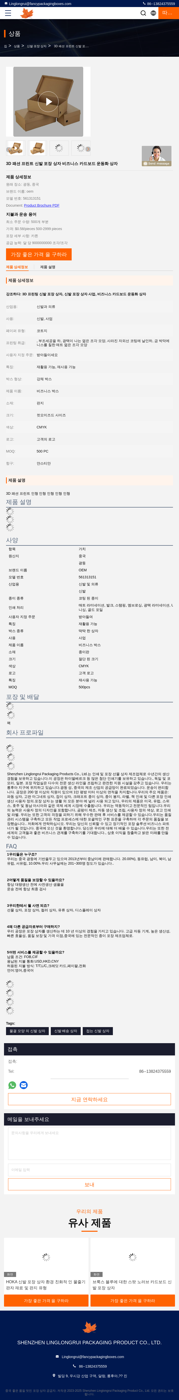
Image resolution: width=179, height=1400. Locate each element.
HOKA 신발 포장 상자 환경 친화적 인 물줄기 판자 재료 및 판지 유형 (45, 1285)
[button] (88, 149)
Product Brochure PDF (42, 205)
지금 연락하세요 (89, 1099)
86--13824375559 (158, 3)
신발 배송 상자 (65, 1031)
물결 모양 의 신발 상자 (27, 1031)
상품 (17, 46)
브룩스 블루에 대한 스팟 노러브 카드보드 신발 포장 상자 (132, 1285)
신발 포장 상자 (37, 46)
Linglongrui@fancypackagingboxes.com (37, 3)
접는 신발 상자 (97, 1031)
